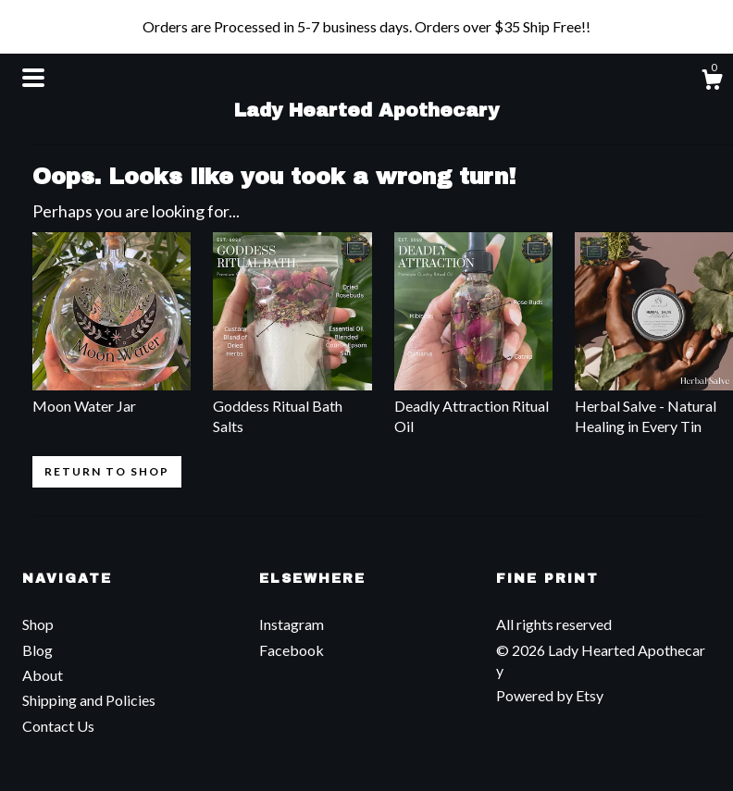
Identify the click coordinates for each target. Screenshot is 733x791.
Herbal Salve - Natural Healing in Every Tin (654, 405)
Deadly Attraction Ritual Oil (473, 405)
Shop (38, 624)
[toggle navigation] (33, 77)
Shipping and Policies (88, 700)
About (42, 675)
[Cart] (712, 82)
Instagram (291, 624)
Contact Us (58, 726)
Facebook (291, 650)
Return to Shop (106, 471)
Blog (37, 650)
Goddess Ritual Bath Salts (292, 405)
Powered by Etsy (549, 695)
